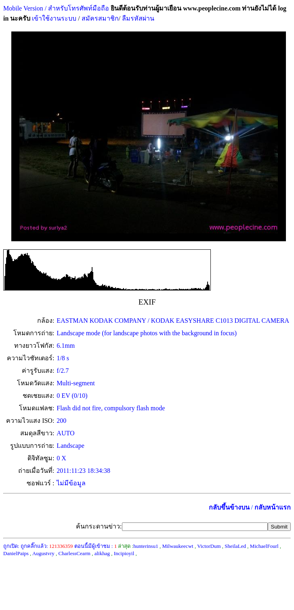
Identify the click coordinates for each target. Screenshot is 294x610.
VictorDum (208, 546)
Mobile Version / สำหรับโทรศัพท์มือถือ (56, 8)
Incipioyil (124, 553)
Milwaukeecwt (177, 546)
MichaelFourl (264, 546)
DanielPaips (16, 553)
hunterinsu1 (145, 546)
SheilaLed (235, 546)
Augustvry (43, 553)
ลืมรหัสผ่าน (137, 18)
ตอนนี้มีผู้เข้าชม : (95, 546)
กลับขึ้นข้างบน (229, 507)
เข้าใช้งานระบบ (53, 18)
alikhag (102, 553)
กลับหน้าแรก (272, 507)
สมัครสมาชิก (100, 18)
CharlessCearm (74, 553)
